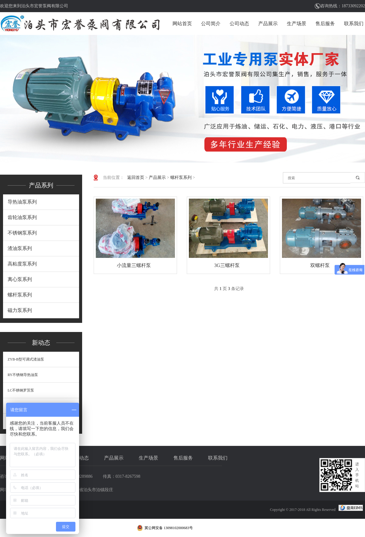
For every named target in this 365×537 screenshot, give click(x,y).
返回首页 (135, 177)
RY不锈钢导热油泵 (23, 375)
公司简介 (211, 23)
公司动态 (239, 23)
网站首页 (182, 23)
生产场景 (296, 23)
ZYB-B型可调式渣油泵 (26, 359)
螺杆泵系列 (20, 294)
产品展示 (268, 23)
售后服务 (325, 23)
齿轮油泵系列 (22, 217)
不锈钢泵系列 (22, 232)
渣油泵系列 (20, 248)
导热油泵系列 (22, 201)
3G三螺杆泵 (227, 265)
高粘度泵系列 (22, 263)
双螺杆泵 (320, 265)
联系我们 (353, 23)
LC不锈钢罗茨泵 (21, 390)
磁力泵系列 (20, 310)
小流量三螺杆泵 (134, 265)
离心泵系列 (20, 279)
